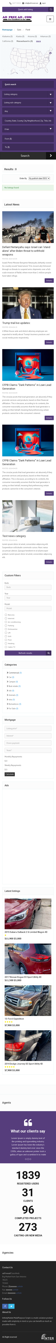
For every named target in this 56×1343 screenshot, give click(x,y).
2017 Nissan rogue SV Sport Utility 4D (23, 977)
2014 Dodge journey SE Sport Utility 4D (24, 1064)
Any (6, 111)
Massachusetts (25, 41)
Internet (11, 618)
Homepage (7, 29)
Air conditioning (14, 622)
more (38, 41)
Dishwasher (12, 629)
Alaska (20, 36)
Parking (11, 625)
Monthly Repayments (13, 756)
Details (49, 280)
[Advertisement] (28, 836)
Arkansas (45, 36)
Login (42, 3)
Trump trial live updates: (16, 323)
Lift (9, 633)
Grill (9, 636)
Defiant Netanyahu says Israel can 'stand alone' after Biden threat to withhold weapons (26, 251)
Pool (10, 640)
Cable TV (11, 647)
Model (7, 604)
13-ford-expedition (14, 1019)
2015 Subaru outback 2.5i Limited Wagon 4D (26, 932)
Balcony (11, 615)
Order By (23, 178)
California (7, 41)
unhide (20, 1286)
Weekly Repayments (13, 765)
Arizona (32, 36)
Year (6, 593)
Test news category (14, 536)
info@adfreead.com (30, 3)
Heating (11, 643)
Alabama (7, 36)
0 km (7, 129)
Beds (7, 583)
